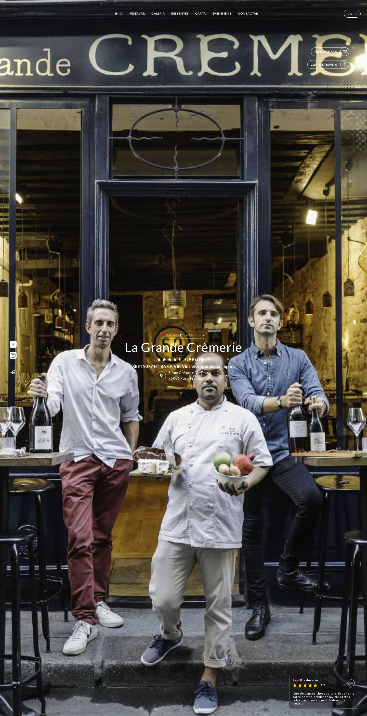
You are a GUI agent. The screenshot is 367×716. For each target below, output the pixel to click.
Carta (200, 13)
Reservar (137, 13)
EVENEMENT (222, 13)
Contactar (248, 13)
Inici (119, 13)
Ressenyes (180, 13)
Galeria (158, 13)
